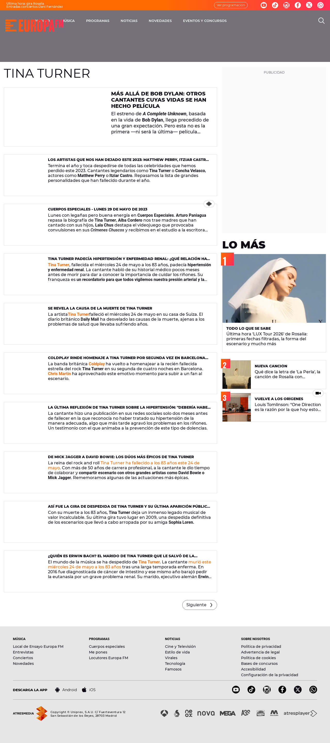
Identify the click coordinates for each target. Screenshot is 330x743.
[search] (321, 21)
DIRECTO (92, 21)
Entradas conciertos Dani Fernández (34, 7)
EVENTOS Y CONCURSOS (254, 21)
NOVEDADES (210, 21)
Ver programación (231, 5)
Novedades (23, 663)
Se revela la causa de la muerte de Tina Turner (100, 308)
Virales (171, 658)
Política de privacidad (261, 646)
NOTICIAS (178, 21)
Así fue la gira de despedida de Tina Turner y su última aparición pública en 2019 (129, 508)
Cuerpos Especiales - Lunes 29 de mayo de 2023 (97, 209)
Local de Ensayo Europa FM (38, 646)
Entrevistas (23, 652)
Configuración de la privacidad (269, 675)
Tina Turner (78, 314)
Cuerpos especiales (107, 646)
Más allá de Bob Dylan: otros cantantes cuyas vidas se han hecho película (158, 100)
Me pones (98, 652)
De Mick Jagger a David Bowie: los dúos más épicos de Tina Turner (121, 457)
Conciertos (23, 658)
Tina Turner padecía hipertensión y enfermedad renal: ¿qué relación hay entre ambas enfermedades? (128, 260)
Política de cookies (258, 658)
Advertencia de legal (260, 652)
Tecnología (175, 663)
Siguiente (196, 604)
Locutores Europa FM (108, 658)
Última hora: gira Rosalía (25, 3)
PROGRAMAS (147, 21)
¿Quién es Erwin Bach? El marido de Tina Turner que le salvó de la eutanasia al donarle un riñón (121, 558)
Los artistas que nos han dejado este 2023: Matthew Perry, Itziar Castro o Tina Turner (128, 161)
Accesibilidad (253, 669)
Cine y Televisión (180, 646)
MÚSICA (118, 21)
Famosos (173, 669)
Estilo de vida (177, 652)
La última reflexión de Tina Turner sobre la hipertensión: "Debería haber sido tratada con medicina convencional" (129, 409)
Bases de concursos (259, 663)
